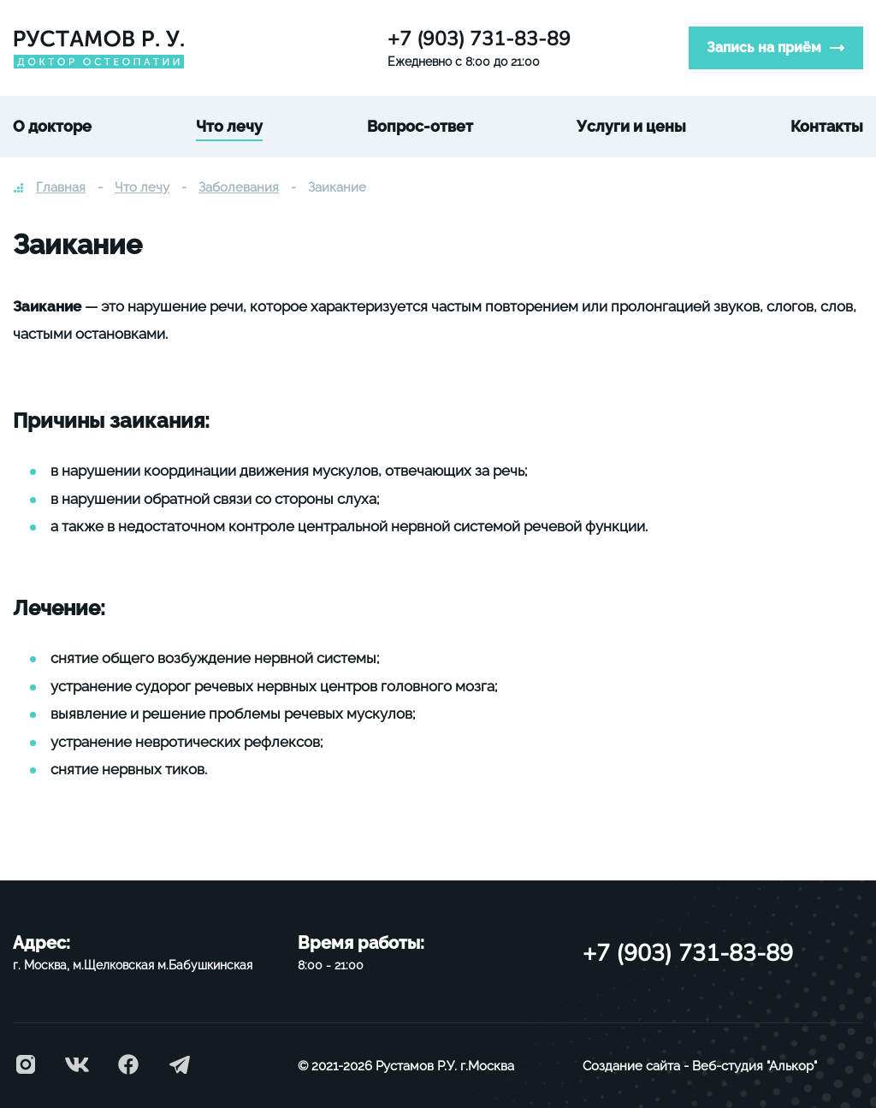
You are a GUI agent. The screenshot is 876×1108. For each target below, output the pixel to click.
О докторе (52, 126)
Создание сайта (631, 1066)
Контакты (826, 126)
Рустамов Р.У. (416, 1066)
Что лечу (229, 126)
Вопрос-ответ (420, 126)
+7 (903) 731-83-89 (479, 39)
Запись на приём (764, 47)
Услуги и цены (631, 126)
